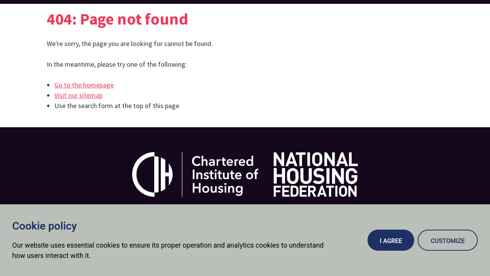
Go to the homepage (84, 84)
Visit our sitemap (78, 95)
